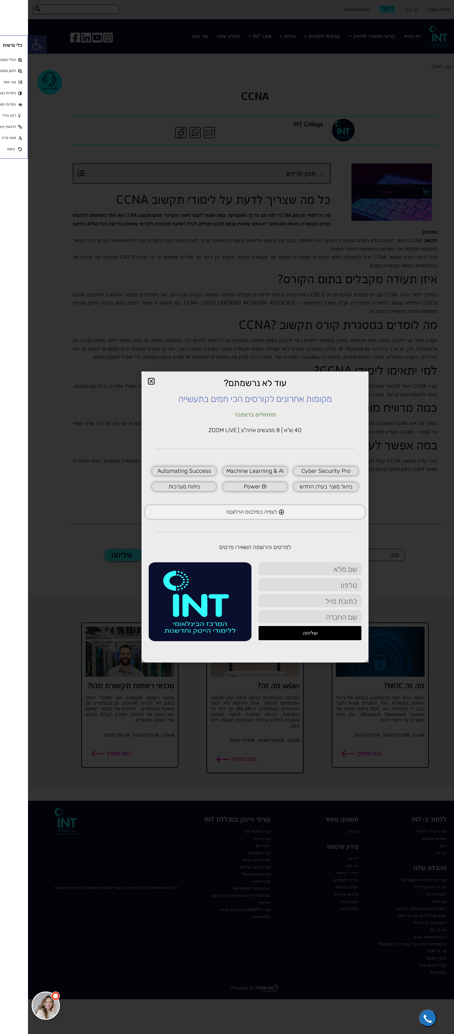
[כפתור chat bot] (18, 1005)
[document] (227, 517)
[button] (400, 1018)
